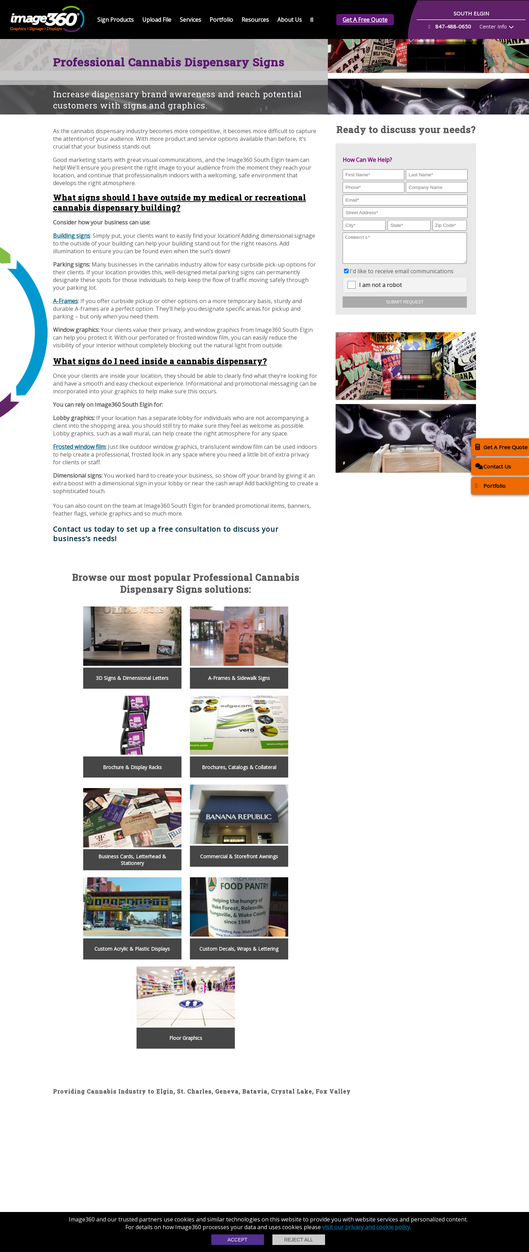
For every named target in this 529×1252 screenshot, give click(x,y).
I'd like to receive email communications (402, 276)
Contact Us (493, 466)
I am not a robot (380, 290)
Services (190, 20)
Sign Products (115, 20)
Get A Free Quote (365, 20)
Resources (255, 20)
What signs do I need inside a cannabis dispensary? (160, 361)
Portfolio (221, 20)
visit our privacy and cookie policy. (366, 1227)
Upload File (156, 20)
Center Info (493, 26)
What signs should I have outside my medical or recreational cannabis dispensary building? (179, 202)
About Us (289, 20)
